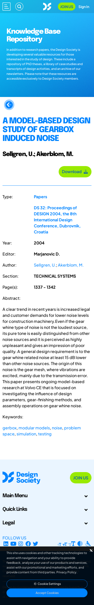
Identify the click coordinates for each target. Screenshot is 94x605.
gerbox (10, 427)
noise (57, 427)
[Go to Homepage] (47, 6)
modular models (34, 427)
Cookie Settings (47, 584)
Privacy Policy (66, 572)
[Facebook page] (28, 543)
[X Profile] (35, 543)
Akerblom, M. (71, 265)
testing (45, 433)
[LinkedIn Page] (6, 543)
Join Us (66, 6)
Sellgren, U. (45, 265)
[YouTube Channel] (13, 543)
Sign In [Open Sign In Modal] (83, 6)
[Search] (19, 7)
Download (75, 171)
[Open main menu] (7, 7)
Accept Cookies (47, 593)
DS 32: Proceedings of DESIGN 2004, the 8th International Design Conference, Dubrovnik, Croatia (57, 219)
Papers (40, 196)
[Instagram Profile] (20, 543)
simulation (26, 433)
